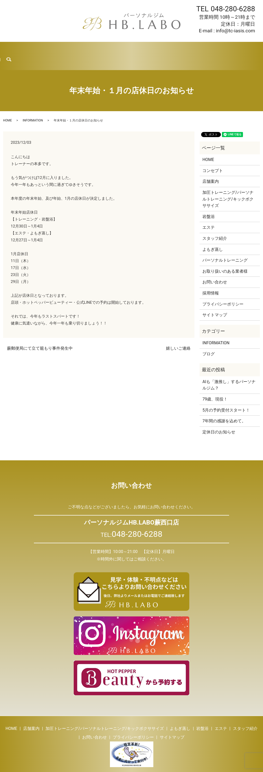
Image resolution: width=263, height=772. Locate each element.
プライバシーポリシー (222, 290)
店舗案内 (32, 48)
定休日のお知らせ (218, 418)
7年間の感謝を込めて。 (224, 407)
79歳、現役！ (215, 385)
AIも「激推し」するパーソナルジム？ (229, 371)
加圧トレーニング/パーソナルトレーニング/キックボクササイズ (227, 185)
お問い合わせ (228, 48)
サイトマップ (214, 301)
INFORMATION (33, 106)
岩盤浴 (111, 48)
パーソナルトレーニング (225, 246)
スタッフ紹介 (155, 48)
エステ (130, 48)
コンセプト (212, 156)
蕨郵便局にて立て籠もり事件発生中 (40, 334)
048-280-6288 (233, 9)
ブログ (180, 48)
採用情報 (201, 48)
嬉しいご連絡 (178, 334)
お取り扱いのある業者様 (225, 257)
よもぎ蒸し (87, 48)
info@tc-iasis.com (235, 31)
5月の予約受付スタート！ (226, 396)
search (256, 49)
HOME (10, 48)
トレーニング (58, 48)
